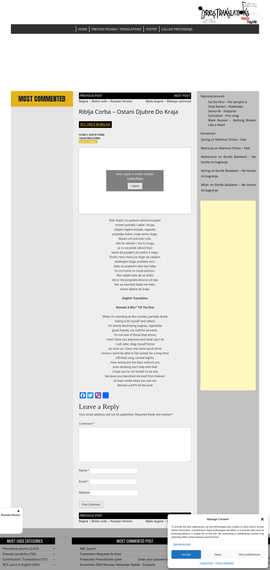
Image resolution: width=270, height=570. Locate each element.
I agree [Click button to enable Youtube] (135, 185)
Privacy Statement (224, 563)
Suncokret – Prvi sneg (223, 116)
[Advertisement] (135, 62)
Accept (186, 554)
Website (84, 492)
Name (84, 470)
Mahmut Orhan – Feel (230, 139)
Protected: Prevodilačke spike (101, 559)
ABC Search (88, 549)
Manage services (182, 544)
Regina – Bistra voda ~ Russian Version (105, 101)
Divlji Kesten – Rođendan (225, 106)
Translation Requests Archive (100, 554)
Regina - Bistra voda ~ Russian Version (51, 515)
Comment (86, 423)
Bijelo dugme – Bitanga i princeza (168, 101)
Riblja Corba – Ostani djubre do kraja (128, 111)
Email (83, 481)
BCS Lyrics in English (95, 124)
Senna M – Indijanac (222, 111)
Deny (217, 554)
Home (82, 29)
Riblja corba (93, 138)
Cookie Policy (206, 563)
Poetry (151, 29)
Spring (101, 134)
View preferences (249, 554)
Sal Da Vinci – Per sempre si (227, 102)
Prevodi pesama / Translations (116, 29)
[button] (262, 519)
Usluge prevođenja (176, 29)
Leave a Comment (88, 141)
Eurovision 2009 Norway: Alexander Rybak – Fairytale (117, 565)
